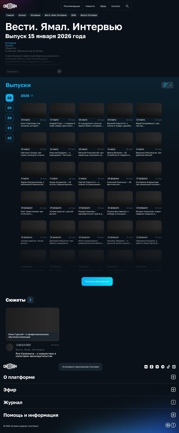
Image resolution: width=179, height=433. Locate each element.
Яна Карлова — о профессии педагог (58, 271)
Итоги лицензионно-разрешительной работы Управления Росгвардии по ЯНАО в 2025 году (90, 244)
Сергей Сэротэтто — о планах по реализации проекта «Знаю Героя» (89, 184)
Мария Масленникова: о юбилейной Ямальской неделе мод (32, 184)
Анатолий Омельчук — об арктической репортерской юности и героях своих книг (119, 185)
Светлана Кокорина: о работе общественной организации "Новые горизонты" (146, 244)
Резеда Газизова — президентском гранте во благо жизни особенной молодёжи (90, 215)
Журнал (89, 402)
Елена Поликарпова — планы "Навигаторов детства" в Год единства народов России (118, 273)
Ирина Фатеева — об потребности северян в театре (118, 155)
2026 (32, 95)
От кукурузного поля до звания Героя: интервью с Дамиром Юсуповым (90, 125)
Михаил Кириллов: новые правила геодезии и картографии (148, 213)
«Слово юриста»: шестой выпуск (61, 212)
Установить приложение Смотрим (80, 366)
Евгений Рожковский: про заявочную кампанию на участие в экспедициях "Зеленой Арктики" (91, 156)
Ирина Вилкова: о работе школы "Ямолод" (33, 271)
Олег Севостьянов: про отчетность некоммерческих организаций (32, 215)
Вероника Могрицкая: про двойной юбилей (148, 153)
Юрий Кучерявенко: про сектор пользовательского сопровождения (147, 127)
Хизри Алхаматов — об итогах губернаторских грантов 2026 (60, 184)
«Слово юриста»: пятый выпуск (32, 242)
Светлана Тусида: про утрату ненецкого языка (32, 153)
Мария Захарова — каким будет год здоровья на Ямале (90, 272)
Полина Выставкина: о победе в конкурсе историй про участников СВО (118, 215)
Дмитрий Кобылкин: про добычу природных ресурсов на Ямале (61, 243)
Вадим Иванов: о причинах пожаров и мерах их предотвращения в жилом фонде (149, 273)
